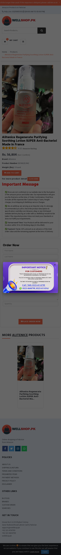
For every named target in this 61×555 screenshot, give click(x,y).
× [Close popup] (55, 265)
